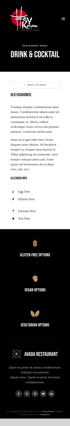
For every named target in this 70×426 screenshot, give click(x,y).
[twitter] (27, 393)
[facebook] (18, 393)
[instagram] (35, 393)
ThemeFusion (48, 411)
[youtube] (43, 393)
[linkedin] (51, 393)
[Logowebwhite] (24, 6)
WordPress (44, 414)
